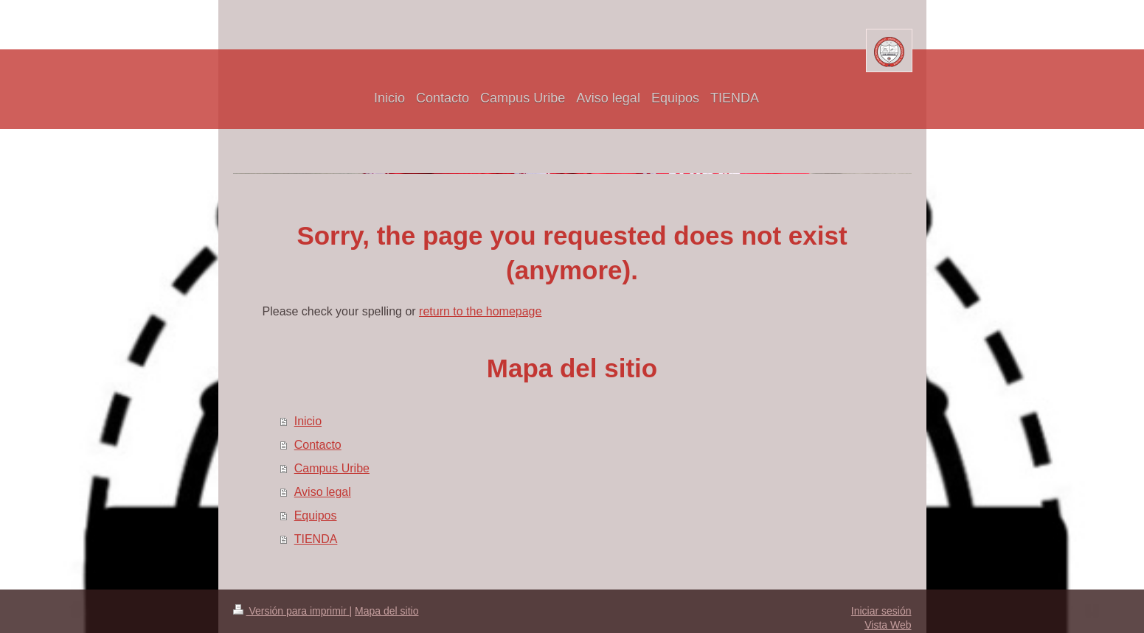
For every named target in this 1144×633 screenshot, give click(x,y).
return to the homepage (480, 311)
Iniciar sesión (881, 611)
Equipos (315, 515)
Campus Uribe (332, 468)
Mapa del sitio (386, 611)
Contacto (318, 444)
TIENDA (316, 539)
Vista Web (887, 625)
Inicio (308, 421)
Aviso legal (322, 492)
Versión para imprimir (291, 611)
